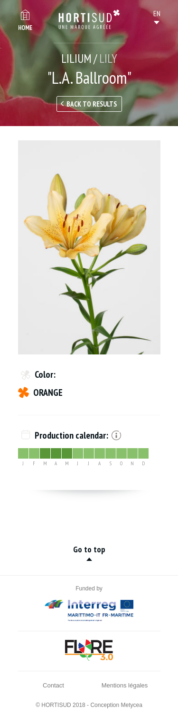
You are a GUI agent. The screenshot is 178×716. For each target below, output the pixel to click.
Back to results (91, 103)
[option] (89, 247)
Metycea (131, 705)
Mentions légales (125, 685)
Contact (53, 685)
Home (25, 28)
